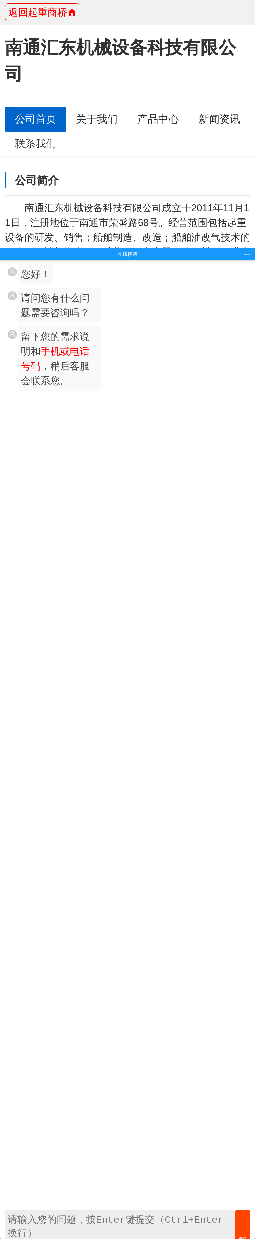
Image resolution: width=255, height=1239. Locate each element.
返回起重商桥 (42, 12)
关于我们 (97, 119)
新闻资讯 (219, 119)
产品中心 (158, 119)
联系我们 (35, 143)
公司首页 (35, 119)
